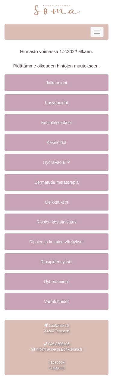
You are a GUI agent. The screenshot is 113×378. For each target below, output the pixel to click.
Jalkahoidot (56, 82)
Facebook (56, 362)
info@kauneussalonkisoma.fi (56, 349)
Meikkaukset (56, 202)
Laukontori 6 (56, 328)
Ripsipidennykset (57, 261)
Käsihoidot (56, 142)
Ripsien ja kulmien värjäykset (56, 241)
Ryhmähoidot (56, 281)
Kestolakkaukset (56, 122)
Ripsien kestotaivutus (56, 222)
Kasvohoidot (56, 102)
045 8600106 (56, 344)
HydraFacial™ (56, 162)
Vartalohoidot (56, 301)
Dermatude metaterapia (56, 182)
